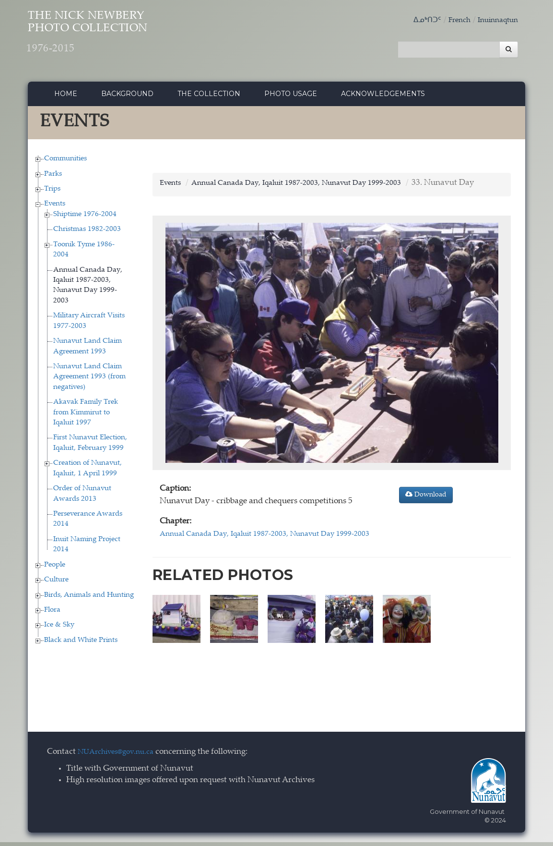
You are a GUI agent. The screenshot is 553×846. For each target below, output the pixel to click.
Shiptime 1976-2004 (85, 218)
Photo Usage (290, 97)
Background (127, 97)
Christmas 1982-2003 (87, 233)
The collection (208, 97)
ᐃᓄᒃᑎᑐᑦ (417, 20)
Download (426, 499)
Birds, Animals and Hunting (89, 599)
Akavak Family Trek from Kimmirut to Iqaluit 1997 (85, 416)
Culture (56, 583)
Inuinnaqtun (495, 20)
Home (65, 97)
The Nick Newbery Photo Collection (117, 38)
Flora (52, 613)
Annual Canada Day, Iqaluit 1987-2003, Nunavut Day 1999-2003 (312, 187)
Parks (53, 177)
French (452, 20)
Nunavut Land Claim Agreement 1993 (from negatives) (89, 381)
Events (54, 208)
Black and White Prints (81, 644)
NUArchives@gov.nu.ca (121, 756)
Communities (65, 162)
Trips (52, 192)
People (54, 568)
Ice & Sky (59, 629)
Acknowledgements (383, 97)
